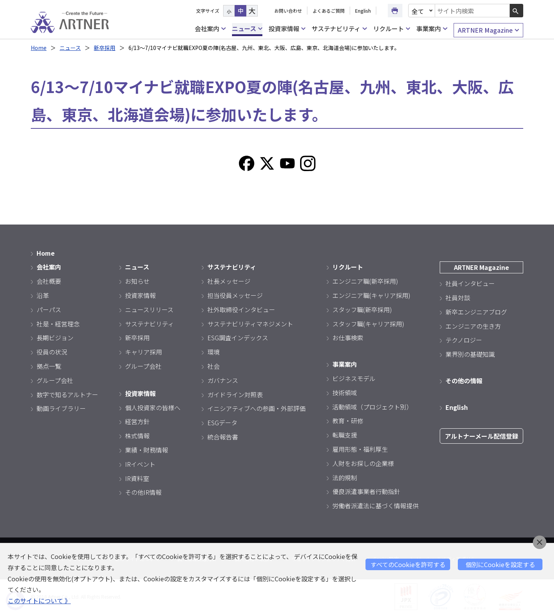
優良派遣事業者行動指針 (366, 491)
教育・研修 (347, 420)
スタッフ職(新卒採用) (362, 309)
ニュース (247, 28)
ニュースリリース (149, 309)
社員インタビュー (470, 283)
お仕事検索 (347, 337)
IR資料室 (137, 478)
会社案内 (210, 28)
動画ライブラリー (61, 408)
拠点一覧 (49, 366)
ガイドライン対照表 (235, 394)
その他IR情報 (143, 492)
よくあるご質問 (328, 10)
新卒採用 (104, 48)
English (363, 10)
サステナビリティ (339, 28)
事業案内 (431, 28)
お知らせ (137, 281)
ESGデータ (222, 422)
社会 (213, 366)
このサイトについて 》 (39, 600)
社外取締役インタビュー (241, 309)
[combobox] (472, 10)
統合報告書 (222, 436)
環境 (213, 351)
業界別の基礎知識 (470, 354)
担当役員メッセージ (235, 295)
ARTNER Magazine (488, 30)
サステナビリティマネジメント (250, 323)
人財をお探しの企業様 (363, 463)
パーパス (49, 309)
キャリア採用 (143, 351)
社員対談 (458, 297)
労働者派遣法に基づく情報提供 (375, 505)
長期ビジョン (55, 337)
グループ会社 (55, 380)
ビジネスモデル (353, 378)
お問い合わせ (288, 10)
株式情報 (137, 435)
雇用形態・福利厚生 (360, 449)
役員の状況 (52, 351)
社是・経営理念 (58, 323)
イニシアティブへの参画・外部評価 (256, 408)
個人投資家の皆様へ (152, 407)
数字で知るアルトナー (67, 394)
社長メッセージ (228, 281)
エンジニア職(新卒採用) (365, 281)
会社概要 (49, 281)
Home (39, 48)
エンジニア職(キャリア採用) (371, 295)
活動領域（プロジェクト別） (372, 406)
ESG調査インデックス (237, 337)
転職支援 (344, 434)
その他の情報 (464, 380)
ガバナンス (222, 380)
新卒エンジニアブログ (476, 311)
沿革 (43, 295)
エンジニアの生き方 (473, 326)
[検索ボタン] (516, 10)
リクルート (391, 28)
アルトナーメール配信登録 (481, 436)
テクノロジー (464, 339)
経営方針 (137, 421)
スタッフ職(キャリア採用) (368, 323)
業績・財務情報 (146, 449)
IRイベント (140, 464)
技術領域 (344, 392)
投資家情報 (287, 28)
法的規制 (344, 477)
